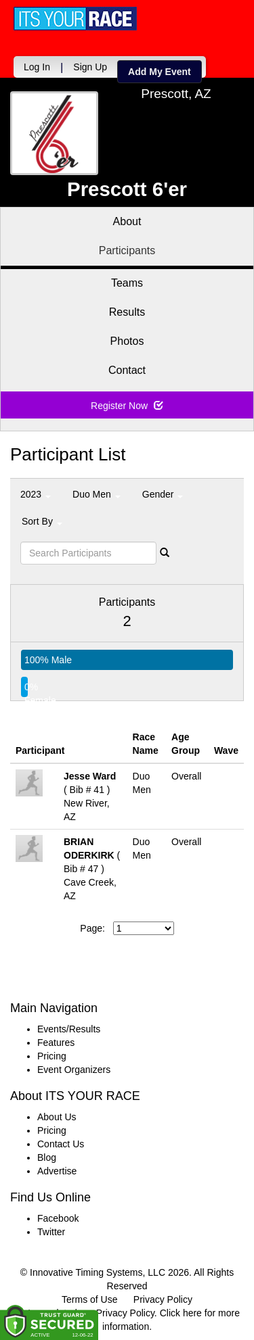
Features (56, 1042)
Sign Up (90, 67)
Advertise (57, 1171)
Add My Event (159, 71)
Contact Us (60, 1144)
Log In (37, 67)
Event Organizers (73, 1069)
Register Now (127, 405)
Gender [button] (163, 494)
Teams (127, 283)
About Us (57, 1116)
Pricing (51, 1056)
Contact (127, 370)
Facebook (58, 1218)
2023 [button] (35, 494)
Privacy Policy (162, 1299)
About (127, 221)
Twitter (51, 1231)
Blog (46, 1157)
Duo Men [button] (96, 494)
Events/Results (68, 1029)
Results (127, 312)
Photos (127, 341)
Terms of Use (89, 1299)
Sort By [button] (42, 521)
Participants (127, 250)
